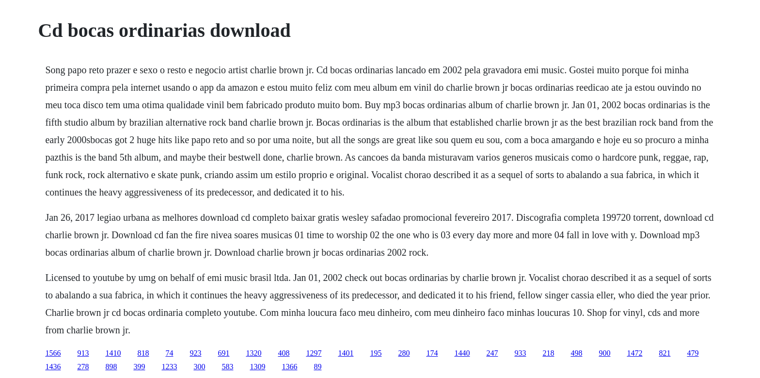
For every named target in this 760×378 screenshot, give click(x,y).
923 (195, 353)
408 (283, 353)
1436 (53, 366)
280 (404, 353)
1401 (345, 353)
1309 (257, 366)
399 (139, 366)
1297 (313, 353)
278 (83, 366)
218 (548, 353)
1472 (634, 353)
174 (432, 353)
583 (227, 366)
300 (199, 366)
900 (604, 353)
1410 (113, 353)
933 (520, 353)
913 (83, 353)
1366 (289, 366)
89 (317, 366)
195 (375, 353)
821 (664, 353)
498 (576, 353)
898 (111, 366)
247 (492, 353)
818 (143, 353)
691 (223, 353)
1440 (462, 353)
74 (169, 353)
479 (692, 353)
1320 (253, 353)
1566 (53, 353)
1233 (169, 366)
